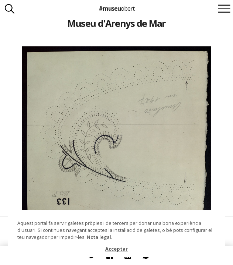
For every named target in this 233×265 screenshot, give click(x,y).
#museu (116, 8)
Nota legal (99, 237)
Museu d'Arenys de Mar (116, 23)
